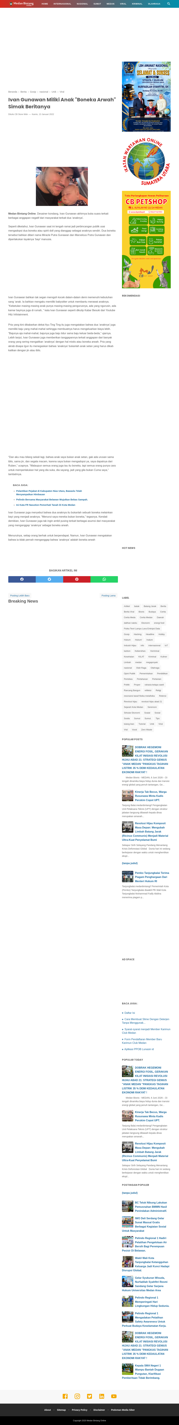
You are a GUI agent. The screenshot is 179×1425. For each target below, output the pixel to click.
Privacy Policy (79, 1410)
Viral (123, 4)
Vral (126, 729)
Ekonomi (145, 623)
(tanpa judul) (130, 863)
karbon (127, 651)
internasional (154, 645)
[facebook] (22, 579)
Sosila (127, 718)
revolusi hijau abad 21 (151, 701)
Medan (111, 4)
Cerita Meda (129, 617)
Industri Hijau (130, 645)
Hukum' (138, 640)
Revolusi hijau (130, 701)
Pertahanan (142, 679)
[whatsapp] (104, 579)
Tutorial (142, 724)
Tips (158, 718)
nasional (128, 668)
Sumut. (148, 718)
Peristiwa (128, 679)
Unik (152, 724)
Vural (134, 729)
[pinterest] (77, 579)
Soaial (147, 713)
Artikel (127, 606)
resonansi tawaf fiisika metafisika (139, 696)
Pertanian (156, 679)
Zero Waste (146, 729)
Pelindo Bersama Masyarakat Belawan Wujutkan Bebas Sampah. (52, 499)
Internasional (62, 4)
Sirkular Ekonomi (132, 713)
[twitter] (49, 579)
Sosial (157, 713)
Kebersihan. (140, 651)
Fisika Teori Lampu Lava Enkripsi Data (142, 628)
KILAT (141, 656)
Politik (127, 684)
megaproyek (152, 662)
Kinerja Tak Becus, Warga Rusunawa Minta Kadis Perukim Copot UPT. (151, 796)
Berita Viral (129, 612)
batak (136, 606)
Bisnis (141, 612)
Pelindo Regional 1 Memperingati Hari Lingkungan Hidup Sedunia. (152, 1301)
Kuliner (163, 656)
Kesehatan (49, 12)
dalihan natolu (130, 623)
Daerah (160, 617)
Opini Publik (129, 673)
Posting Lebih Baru (19, 595)
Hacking (137, 634)
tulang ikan (129, 724)
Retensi (162, 696)
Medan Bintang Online (96, 1420)
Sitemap (61, 1410)
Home (45, 4)
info (142, 645)
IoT (166, 645)
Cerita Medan (146, 617)
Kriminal (137, 4)
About (47, 1410)
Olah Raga (141, 668)
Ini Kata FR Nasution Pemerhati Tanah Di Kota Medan (45, 505)
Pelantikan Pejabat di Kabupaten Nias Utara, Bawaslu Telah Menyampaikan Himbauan (49, 493)
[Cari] (169, 4)
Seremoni (152, 707)
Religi (158, 690)
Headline (150, 634)
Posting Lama (108, 595)
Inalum (150, 640)
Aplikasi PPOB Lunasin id (139, 1049)
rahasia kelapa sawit (154, 684)
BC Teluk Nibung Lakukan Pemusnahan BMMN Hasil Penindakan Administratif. (151, 1206)
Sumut (97, 4)
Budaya (152, 612)
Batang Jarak (150, 606)
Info (64, 12)
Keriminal (154, 651)
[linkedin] (101, 1398)
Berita (163, 606)
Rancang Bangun (132, 690)
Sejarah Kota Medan (133, 707)
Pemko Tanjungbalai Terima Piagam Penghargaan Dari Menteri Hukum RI (152, 877)
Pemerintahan (146, 673)
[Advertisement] (89, 34)
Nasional (82, 4)
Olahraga (154, 4)
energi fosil (159, 623)
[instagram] (77, 1398)
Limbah (127, 662)
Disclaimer (99, 1410)
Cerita (163, 612)
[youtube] (114, 1398)
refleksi (148, 690)
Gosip (126, 634)
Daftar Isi (129, 1013)
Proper (137, 684)
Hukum (15, 12)
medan (138, 662)
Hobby (162, 634)
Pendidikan (31, 12)
